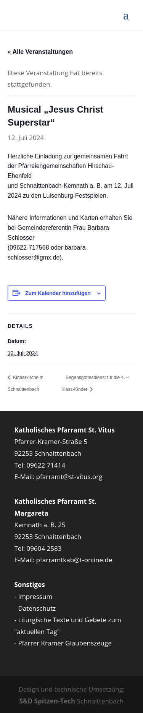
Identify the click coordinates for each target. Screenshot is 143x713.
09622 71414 (46, 465)
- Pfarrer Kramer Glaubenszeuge (63, 643)
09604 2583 (44, 548)
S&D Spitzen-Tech (47, 701)
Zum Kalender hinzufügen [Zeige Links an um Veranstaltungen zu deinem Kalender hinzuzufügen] (58, 293)
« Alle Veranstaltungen (40, 51)
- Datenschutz (35, 608)
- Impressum (33, 596)
